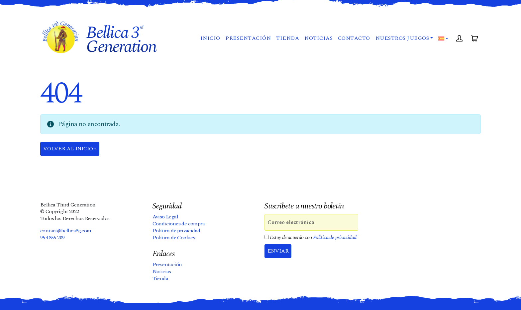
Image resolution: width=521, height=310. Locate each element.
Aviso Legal (165, 217)
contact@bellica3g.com (65, 231)
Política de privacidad (176, 231)
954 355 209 (52, 238)
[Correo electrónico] (311, 222)
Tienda (287, 40)
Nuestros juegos (402, 40)
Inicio (210, 40)
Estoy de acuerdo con (310, 237)
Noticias (318, 40)
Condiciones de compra (179, 224)
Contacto (354, 40)
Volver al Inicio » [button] (70, 149)
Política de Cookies (174, 238)
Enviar (278, 251)
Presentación (247, 40)
